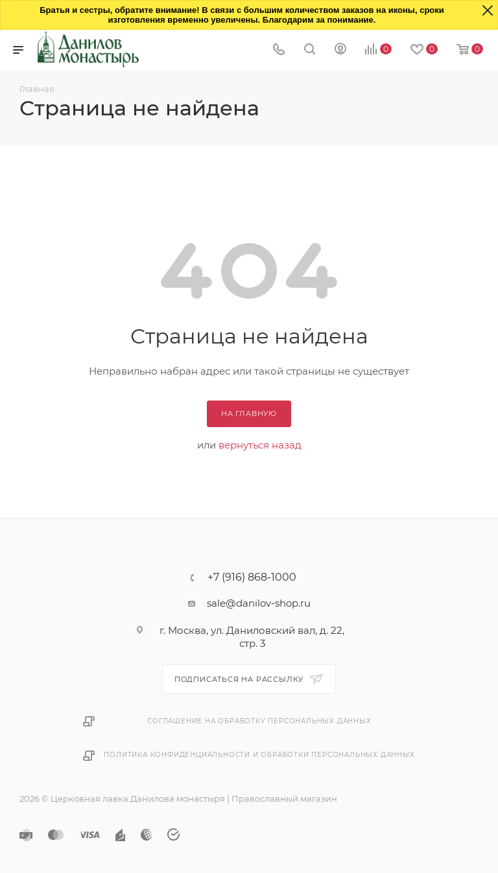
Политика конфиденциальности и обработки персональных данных (259, 755)
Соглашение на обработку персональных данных (259, 721)
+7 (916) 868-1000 (252, 577)
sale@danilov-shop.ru (259, 603)
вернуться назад (260, 445)
